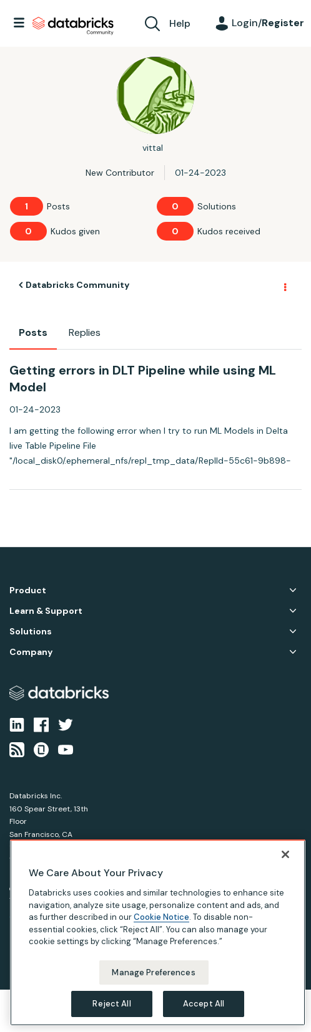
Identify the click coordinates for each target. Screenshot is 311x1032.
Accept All (203, 1003)
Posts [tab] (33, 332)
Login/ (268, 22)
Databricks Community (73, 26)
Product (27, 590)
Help (179, 23)
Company (30, 652)
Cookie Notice (161, 917)
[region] (157, 932)
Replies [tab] (85, 332)
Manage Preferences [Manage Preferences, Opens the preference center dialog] (153, 972)
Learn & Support (45, 611)
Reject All (111, 1003)
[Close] (285, 854)
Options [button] (284, 285)
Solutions (30, 631)
